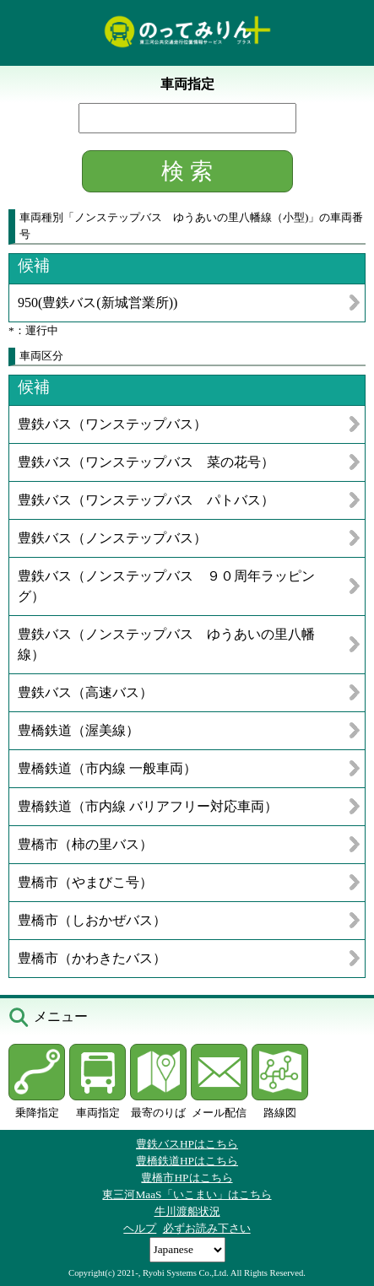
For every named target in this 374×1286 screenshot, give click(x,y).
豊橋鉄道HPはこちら (187, 1160)
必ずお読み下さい (207, 1228)
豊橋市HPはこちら (186, 1177)
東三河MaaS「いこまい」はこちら (186, 1194)
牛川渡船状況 (187, 1211)
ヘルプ (139, 1228)
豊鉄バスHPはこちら (187, 1143)
